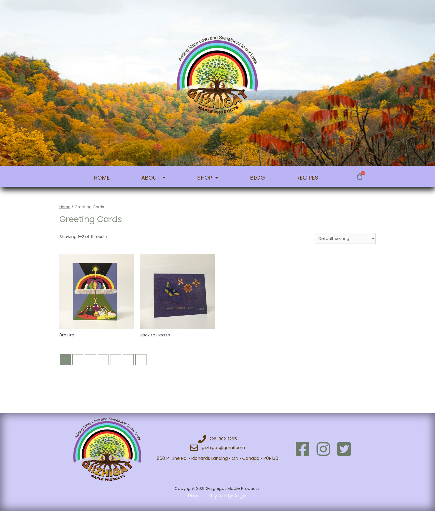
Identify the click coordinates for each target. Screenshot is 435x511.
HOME (101, 177)
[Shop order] (345, 238)
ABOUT (153, 177)
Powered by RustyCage (217, 495)
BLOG (257, 177)
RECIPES (307, 177)
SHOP (208, 177)
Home (64, 207)
